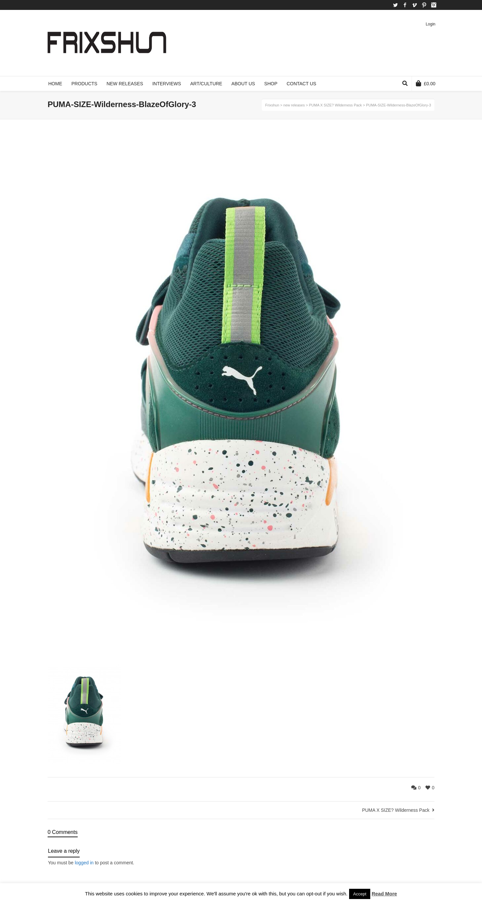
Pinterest (424, 5)
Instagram (434, 5)
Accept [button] (359, 893)
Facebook (405, 5)
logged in (84, 862)
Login (430, 24)
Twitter (395, 5)
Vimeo (415, 5)
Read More (384, 893)
